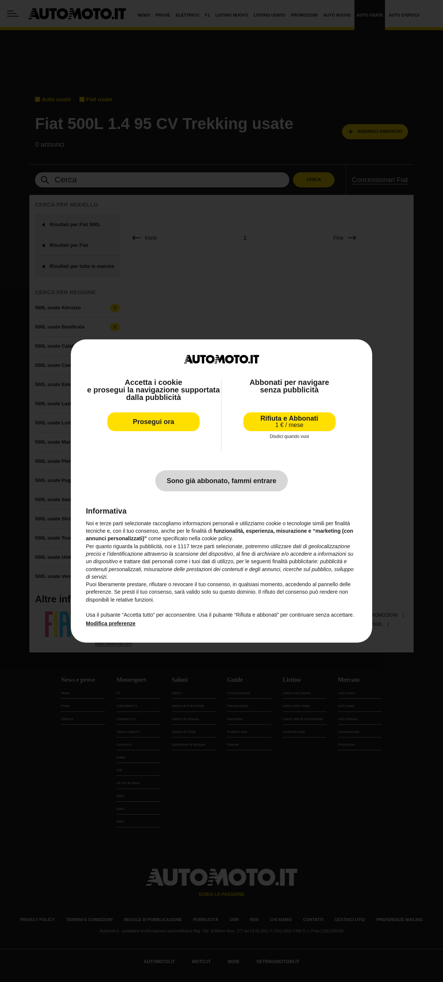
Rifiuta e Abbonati (289, 422)
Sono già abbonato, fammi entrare (221, 481)
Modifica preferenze (110, 623)
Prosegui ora (153, 422)
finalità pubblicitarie (294, 561)
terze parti (202, 546)
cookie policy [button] (216, 538)
